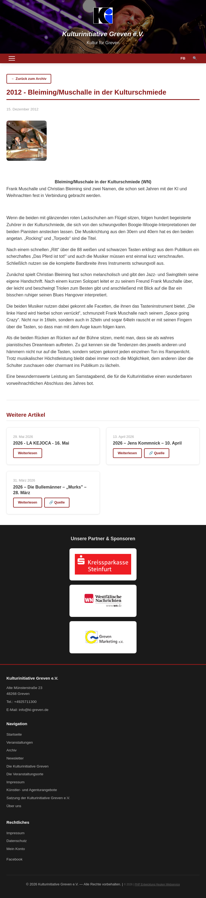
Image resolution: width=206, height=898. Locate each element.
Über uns (13, 806)
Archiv (11, 750)
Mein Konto (15, 849)
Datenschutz (16, 841)
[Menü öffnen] (11, 58)
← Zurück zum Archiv (28, 79)
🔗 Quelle (157, 453)
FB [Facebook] (183, 58)
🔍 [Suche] (195, 58)
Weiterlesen (27, 453)
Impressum (15, 782)
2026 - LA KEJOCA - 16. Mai (41, 443)
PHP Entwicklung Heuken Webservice (157, 884)
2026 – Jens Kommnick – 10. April (147, 443)
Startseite (14, 734)
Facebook (14, 859)
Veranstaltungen (19, 742)
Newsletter (15, 758)
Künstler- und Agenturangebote (31, 790)
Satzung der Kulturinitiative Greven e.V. (38, 798)
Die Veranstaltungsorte (24, 774)
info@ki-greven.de (34, 710)
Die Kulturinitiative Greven (27, 766)
